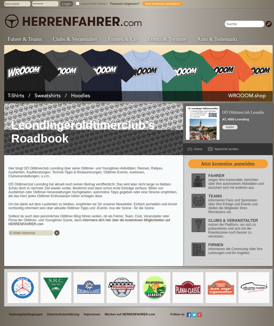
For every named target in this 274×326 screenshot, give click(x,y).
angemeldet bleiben (94, 3)
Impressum (92, 314)
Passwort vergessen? (125, 3)
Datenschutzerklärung (63, 314)
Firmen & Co (122, 39)
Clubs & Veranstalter (75, 39)
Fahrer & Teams (25, 39)
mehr (230, 127)
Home (198, 149)
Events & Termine (166, 39)
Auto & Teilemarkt (217, 39)
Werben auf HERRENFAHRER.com (130, 314)
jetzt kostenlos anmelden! (162, 3)
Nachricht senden (226, 149)
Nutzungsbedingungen (25, 314)
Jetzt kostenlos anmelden (228, 164)
